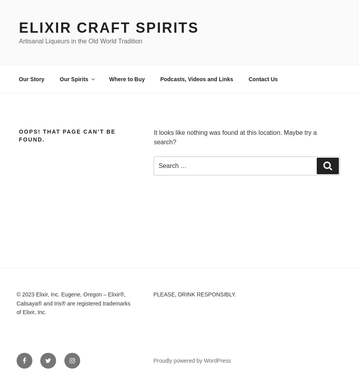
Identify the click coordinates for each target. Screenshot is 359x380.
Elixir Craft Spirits (109, 28)
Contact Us (263, 79)
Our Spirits (78, 79)
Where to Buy (127, 79)
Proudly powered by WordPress (192, 361)
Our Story (32, 79)
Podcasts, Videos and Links (196, 79)
